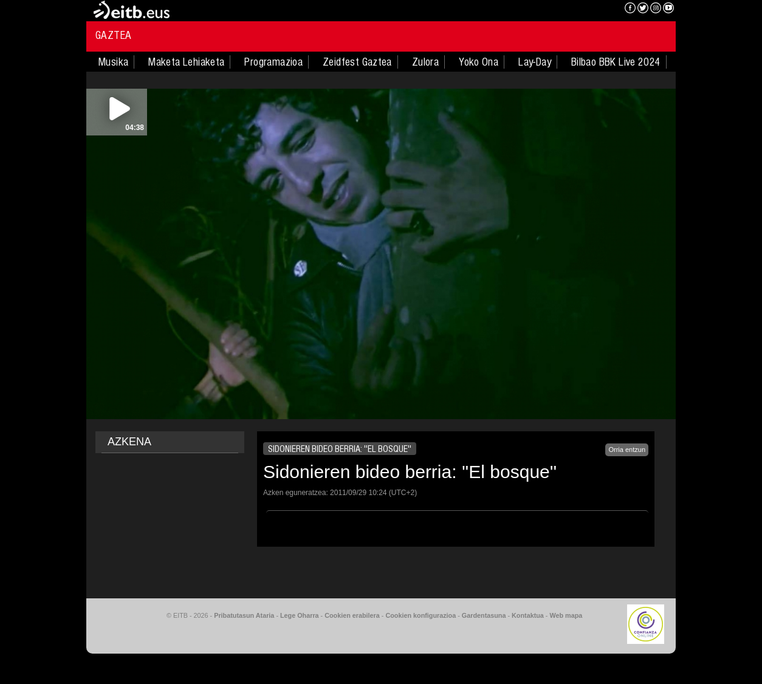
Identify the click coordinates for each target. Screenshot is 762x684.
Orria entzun (626, 449)
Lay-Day (534, 62)
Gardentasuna (484, 615)
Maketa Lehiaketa (186, 62)
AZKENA (129, 442)
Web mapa (565, 615)
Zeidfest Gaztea (357, 62)
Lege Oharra (299, 615)
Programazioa (273, 62)
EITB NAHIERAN (571, 9)
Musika (113, 62)
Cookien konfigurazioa (420, 615)
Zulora (425, 62)
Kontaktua (528, 615)
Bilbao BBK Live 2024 (616, 62)
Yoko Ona (478, 62)
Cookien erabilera (352, 615)
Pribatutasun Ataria (244, 615)
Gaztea (113, 35)
